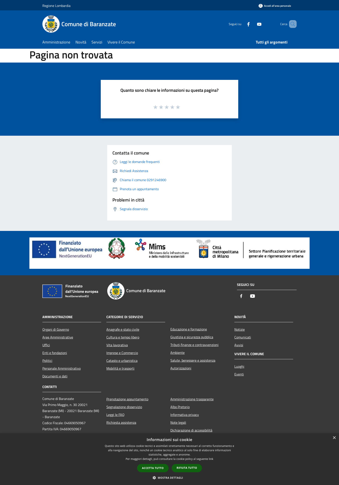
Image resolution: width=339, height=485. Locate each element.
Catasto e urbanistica (122, 360)
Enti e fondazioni (54, 352)
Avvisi (238, 345)
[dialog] (169, 459)
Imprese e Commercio (122, 352)
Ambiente (177, 352)
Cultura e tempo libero (122, 337)
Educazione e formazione (188, 329)
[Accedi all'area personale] (275, 6)
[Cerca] (291, 24)
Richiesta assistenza (121, 422)
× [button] (334, 438)
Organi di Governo (55, 329)
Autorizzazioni (180, 368)
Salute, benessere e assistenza (192, 360)
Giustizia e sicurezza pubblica (191, 337)
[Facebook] (242, 24)
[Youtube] (253, 24)
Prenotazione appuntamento (127, 399)
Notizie (239, 329)
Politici (47, 360)
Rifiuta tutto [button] (187, 468)
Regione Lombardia (56, 5)
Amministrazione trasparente (192, 399)
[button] (169, 477)
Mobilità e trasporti (120, 368)
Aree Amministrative (57, 337)
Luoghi (239, 366)
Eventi (239, 374)
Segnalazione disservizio (124, 406)
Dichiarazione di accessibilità (191, 430)
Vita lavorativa (117, 345)
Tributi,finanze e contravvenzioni (194, 344)
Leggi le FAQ (115, 414)
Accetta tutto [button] (153, 468)
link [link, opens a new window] (211, 459)
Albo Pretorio (180, 406)
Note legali (178, 422)
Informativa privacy (184, 414)
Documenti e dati (54, 376)
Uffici (46, 345)
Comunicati (242, 337)
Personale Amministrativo (61, 368)
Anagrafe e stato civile (122, 329)
